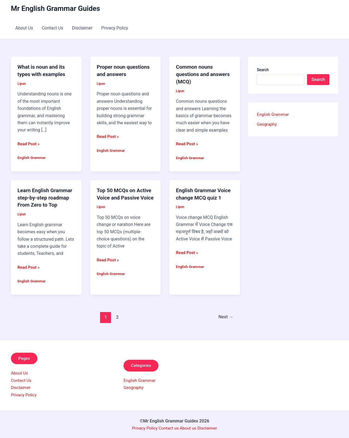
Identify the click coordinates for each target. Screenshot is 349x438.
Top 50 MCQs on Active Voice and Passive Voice (125, 196)
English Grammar (32, 157)
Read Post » (29, 143)
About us (188, 427)
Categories (142, 364)
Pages (25, 357)
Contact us (169, 427)
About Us (24, 28)
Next (225, 316)
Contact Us (52, 28)
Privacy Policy (114, 28)
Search (263, 70)
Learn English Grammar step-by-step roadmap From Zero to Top (46, 196)
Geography (267, 124)
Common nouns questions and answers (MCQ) (204, 74)
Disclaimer (82, 28)
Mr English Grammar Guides (55, 8)
